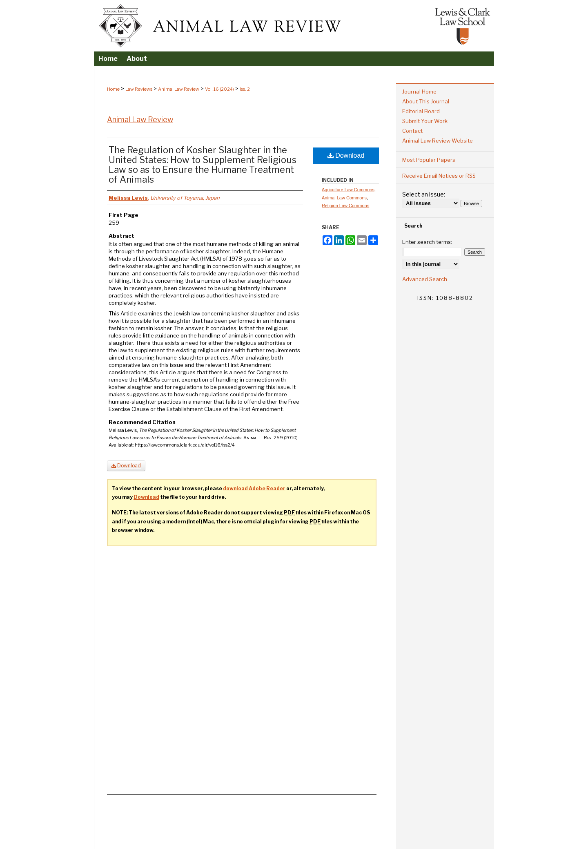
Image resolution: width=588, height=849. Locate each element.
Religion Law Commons (345, 205)
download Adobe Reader (254, 488)
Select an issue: (423, 194)
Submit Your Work (425, 121)
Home (113, 89)
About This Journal (425, 101)
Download (346, 155)
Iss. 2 (245, 89)
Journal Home (419, 91)
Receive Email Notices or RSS (439, 175)
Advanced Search (424, 279)
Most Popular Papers (428, 159)
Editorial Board (421, 111)
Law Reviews (138, 89)
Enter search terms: (427, 242)
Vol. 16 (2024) (219, 89)
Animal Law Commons (344, 197)
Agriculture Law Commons (348, 189)
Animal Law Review (178, 89)
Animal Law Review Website (437, 140)
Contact (412, 130)
